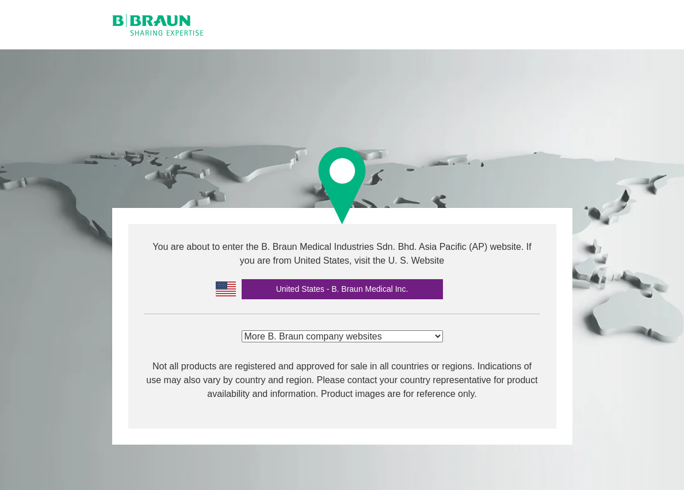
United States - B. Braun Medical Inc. (342, 289)
